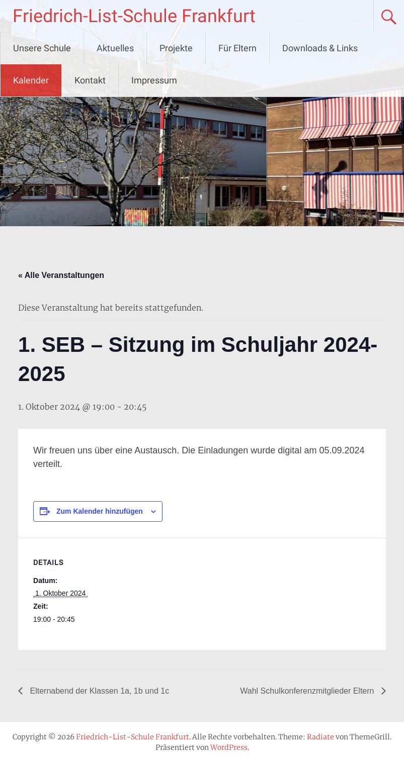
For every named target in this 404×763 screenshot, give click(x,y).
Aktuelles (115, 48)
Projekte (176, 48)
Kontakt (90, 80)
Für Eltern (237, 48)
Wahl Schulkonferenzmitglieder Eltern (308, 691)
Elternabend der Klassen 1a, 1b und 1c (98, 691)
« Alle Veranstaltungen (61, 275)
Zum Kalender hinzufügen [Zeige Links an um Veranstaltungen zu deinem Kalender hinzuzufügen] (99, 511)
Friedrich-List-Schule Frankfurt (134, 16)
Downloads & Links (320, 48)
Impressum (154, 80)
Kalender (31, 80)
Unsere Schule (42, 48)
